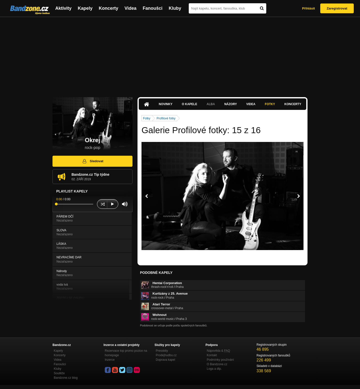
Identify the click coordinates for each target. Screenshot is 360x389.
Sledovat (93, 161)
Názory (230, 104)
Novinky (165, 104)
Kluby (175, 8)
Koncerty (108, 8)
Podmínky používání (220, 359)
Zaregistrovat (337, 8)
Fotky (270, 104)
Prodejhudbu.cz (166, 355)
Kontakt (212, 355)
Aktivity (63, 8)
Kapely (85, 8)
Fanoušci (152, 8)
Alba (210, 104)
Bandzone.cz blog (66, 377)
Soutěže (59, 373)
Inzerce (109, 359)
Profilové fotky (165, 118)
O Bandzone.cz (217, 364)
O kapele (189, 104)
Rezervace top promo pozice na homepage (126, 353)
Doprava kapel (165, 359)
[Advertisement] (180, 55)
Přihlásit (308, 8)
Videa (130, 8)
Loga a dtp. (214, 368)
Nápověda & (218, 350)
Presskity (162, 350)
